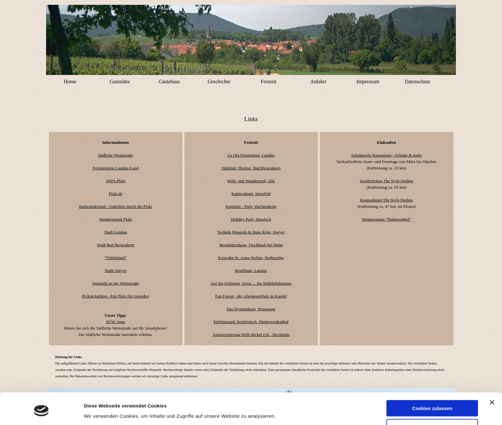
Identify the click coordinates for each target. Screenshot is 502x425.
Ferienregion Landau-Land (115, 168)
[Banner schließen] (492, 379)
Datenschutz (417, 81)
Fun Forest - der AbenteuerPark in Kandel (251, 296)
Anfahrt (318, 81)
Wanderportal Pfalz (115, 219)
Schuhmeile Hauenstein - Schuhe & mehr (386, 155)
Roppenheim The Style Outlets (386, 200)
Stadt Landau (115, 232)
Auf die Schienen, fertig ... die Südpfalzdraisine (251, 283)
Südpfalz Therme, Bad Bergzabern (251, 168)
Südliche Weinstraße (115, 155)
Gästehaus (169, 81)
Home (70, 81)
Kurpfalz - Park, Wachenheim (251, 206)
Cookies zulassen (432, 385)
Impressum (367, 81)
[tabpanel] (251, 119)
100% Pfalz (115, 180)
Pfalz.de (115, 193)
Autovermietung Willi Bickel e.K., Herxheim (251, 334)
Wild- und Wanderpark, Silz (251, 180)
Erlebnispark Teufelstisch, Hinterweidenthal (251, 321)
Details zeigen (100, 410)
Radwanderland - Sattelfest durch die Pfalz (115, 206)
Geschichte (218, 81)
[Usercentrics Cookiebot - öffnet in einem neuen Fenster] (41, 412)
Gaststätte (119, 81)
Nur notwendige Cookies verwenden (432, 406)
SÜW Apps (115, 321)
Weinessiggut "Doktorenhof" (386, 219)
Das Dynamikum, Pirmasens (251, 308)
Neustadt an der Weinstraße (115, 283)
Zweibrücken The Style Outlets (386, 180)
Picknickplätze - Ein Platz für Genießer (115, 296)
